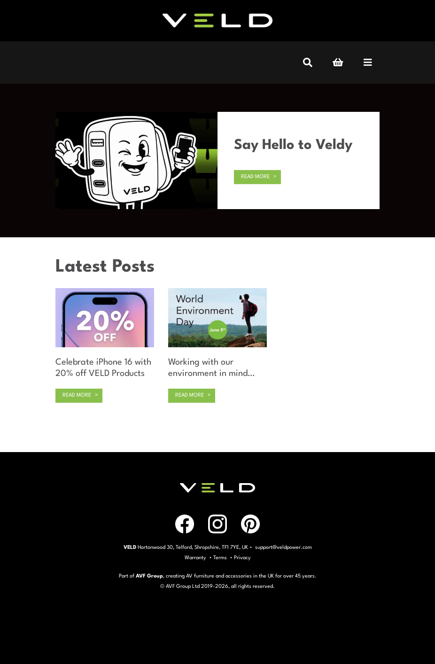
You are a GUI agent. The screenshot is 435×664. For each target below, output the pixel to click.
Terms (220, 558)
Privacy (242, 558)
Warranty (195, 558)
